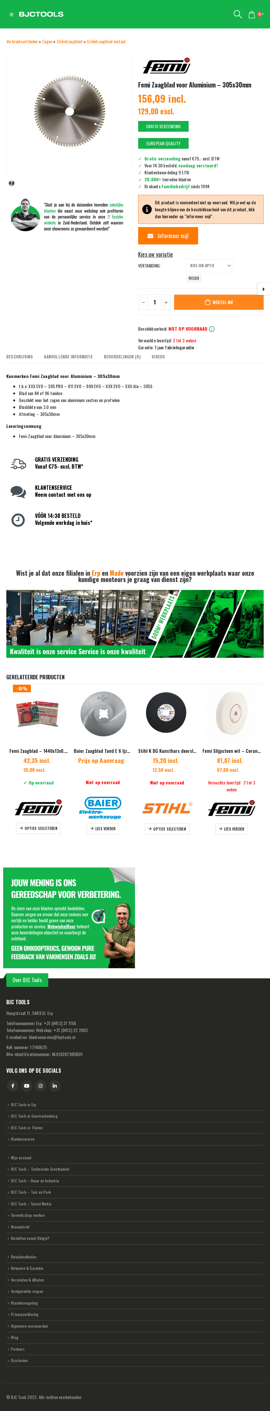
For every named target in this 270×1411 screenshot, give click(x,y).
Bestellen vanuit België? (30, 1238)
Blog (14, 1337)
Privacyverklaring (24, 1314)
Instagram (40, 1086)
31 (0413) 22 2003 (71, 1030)
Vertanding (149, 265)
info (211, 329)
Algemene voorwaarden (29, 1326)
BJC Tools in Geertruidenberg (34, 1116)
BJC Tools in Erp (23, 1104)
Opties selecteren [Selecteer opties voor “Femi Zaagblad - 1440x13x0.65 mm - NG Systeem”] (41, 828)
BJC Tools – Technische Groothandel (40, 1169)
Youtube (26, 1086)
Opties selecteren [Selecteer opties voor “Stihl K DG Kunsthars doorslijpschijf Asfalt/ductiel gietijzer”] (169, 829)
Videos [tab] (158, 356)
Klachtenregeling (24, 1303)
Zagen (47, 41)
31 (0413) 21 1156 (60, 1023)
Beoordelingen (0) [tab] (122, 356)
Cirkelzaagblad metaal (106, 41)
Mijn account (21, 1157)
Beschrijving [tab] (19, 356)
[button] (11, 14)
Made (117, 573)
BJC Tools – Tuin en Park (31, 1192)
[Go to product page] (38, 714)
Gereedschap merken (28, 1215)
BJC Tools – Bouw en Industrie (35, 1180)
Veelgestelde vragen (27, 1291)
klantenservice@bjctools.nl (52, 1037)
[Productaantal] (154, 302)
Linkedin (55, 1086)
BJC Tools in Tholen (27, 1127)
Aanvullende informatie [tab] (68, 356)
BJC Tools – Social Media (31, 1203)
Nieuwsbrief (20, 1226)
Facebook (13, 1086)
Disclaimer (19, 1360)
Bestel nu (223, 302)
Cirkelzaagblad (70, 41)
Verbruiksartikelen (22, 41)
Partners (18, 1349)
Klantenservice (22, 1139)
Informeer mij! (168, 235)
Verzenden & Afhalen (27, 1279)
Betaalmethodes (24, 1256)
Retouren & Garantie (27, 1268)
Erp (96, 573)
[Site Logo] (41, 14)
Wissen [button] (194, 278)
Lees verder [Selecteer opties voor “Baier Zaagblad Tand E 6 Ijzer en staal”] (105, 828)
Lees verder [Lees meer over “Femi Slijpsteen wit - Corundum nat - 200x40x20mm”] (234, 829)
